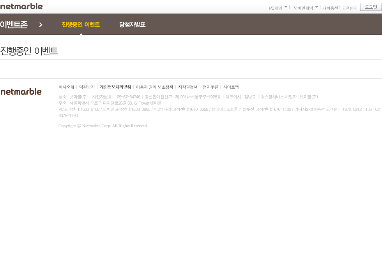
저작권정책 (188, 87)
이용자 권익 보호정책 (154, 87)
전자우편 (210, 87)
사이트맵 (231, 87)
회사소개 (66, 87)
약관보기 (87, 87)
